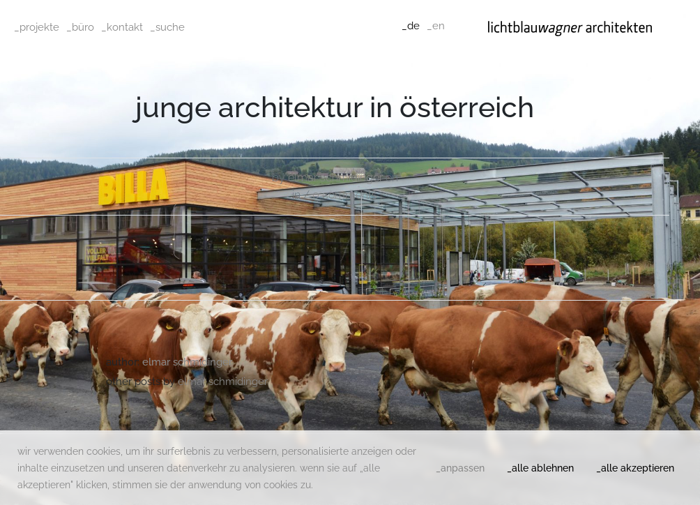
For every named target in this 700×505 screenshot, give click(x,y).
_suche (167, 27)
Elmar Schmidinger (335, 177)
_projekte (36, 27)
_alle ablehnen (540, 468)
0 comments (344, 195)
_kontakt (122, 27)
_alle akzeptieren (635, 468)
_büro (80, 27)
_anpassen (460, 468)
